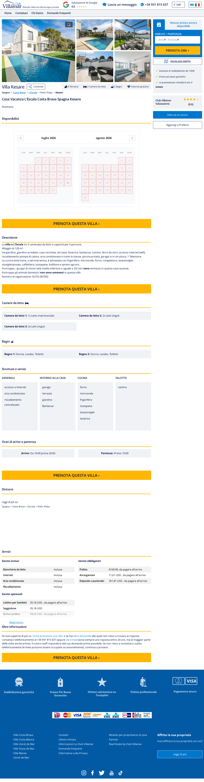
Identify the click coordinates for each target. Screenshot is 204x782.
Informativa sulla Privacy (73, 756)
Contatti (63, 738)
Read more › (16, 625)
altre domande (82, 639)
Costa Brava (19, 92)
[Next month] (132, 138)
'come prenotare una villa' (47, 639)
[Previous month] (20, 138)
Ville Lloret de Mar (24, 747)
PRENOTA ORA (177, 50)
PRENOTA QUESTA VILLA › (76, 226)
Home (8, 13)
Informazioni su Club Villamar (76, 747)
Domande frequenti (59, 13)
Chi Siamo (37, 13)
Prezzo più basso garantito (172, 76)
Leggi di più (180, 757)
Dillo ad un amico (177, 114)
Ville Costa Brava (23, 738)
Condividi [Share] (35, 86)
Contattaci (21, 13)
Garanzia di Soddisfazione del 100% (177, 70)
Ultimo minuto (67, 743)
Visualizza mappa (177, 62)
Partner (113, 743)
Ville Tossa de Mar (23, 752)
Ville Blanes (20, 756)
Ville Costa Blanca (23, 743)
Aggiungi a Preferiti (177, 124)
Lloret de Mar (21, 761)
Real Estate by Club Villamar (125, 747)
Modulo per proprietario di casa (128, 738)
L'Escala (33, 92)
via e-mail (71, 643)
